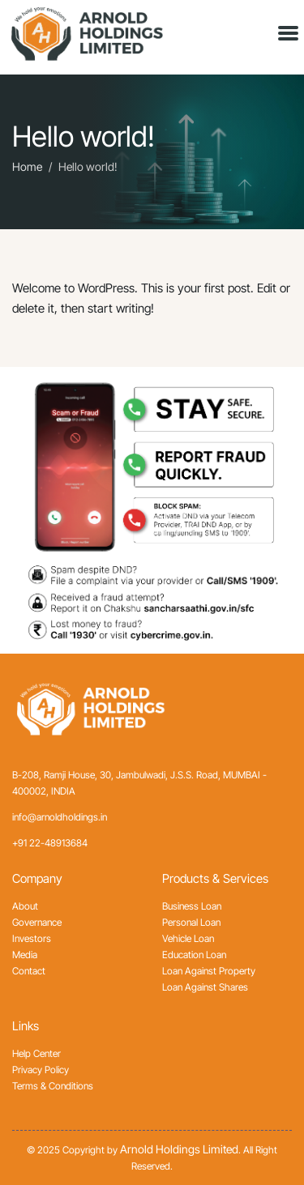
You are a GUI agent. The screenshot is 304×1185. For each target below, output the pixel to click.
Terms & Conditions (52, 1086)
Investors (31, 938)
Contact (28, 971)
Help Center (36, 1053)
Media (24, 954)
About (25, 906)
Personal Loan (191, 922)
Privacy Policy (40, 1070)
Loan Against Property (208, 971)
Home (27, 167)
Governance (37, 922)
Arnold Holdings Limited (179, 1149)
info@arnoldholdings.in (59, 817)
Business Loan (191, 906)
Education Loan (194, 954)
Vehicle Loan (188, 938)
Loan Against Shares (205, 987)
